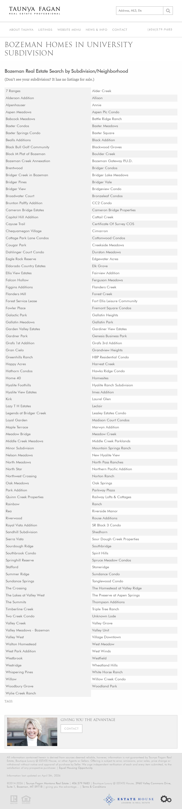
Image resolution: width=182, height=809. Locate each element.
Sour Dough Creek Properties (115, 539)
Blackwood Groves (107, 147)
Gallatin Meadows (20, 322)
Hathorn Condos (19, 371)
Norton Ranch (103, 476)
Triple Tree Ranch (105, 609)
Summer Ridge (17, 574)
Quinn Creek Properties (25, 497)
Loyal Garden (16, 420)
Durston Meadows (106, 252)
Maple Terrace (17, 427)
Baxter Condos (17, 126)
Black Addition (103, 140)
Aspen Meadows (19, 112)
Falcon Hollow (17, 280)
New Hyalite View (106, 455)
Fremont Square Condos (111, 308)
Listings (45, 29)
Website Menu (68, 29)
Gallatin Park (102, 322)
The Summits (16, 602)
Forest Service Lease (21, 301)
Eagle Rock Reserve (21, 259)
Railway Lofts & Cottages (112, 497)
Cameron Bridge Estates (25, 210)
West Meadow (103, 644)
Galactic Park (16, 315)
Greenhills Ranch (19, 357)
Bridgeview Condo (106, 189)
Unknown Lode (104, 616)
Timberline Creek (19, 609)
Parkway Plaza (103, 490)
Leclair (97, 406)
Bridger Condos (104, 168)
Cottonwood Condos (108, 238)
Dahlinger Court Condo (25, 252)
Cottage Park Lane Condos (27, 238)
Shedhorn (99, 532)
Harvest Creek (103, 364)
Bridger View (16, 189)
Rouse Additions (105, 518)
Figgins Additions (19, 287)
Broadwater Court (20, 196)
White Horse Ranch (107, 672)
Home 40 (13, 378)
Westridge (14, 665)
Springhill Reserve (20, 560)
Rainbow (12, 504)
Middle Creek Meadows (24, 441)
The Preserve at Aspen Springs (116, 595)
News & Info (95, 29)
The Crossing (16, 588)
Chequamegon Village (24, 231)
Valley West (15, 637)
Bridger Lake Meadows (110, 175)
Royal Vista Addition (21, 525)
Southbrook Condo (21, 553)
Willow (11, 679)
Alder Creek (101, 91)
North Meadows (18, 462)
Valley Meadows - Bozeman (28, 630)
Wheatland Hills (105, 665)
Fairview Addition (106, 273)
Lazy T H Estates (18, 406)
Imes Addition (103, 392)
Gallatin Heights (105, 315)
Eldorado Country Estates (26, 266)
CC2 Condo (102, 203)
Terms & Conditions (94, 786)
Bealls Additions (18, 140)
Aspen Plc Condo (106, 112)
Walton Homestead (21, 644)
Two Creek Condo (20, 616)
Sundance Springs (20, 581)
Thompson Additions (108, 602)
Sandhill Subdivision (22, 532)
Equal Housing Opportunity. (76, 767)
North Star (14, 469)
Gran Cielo (15, 350)
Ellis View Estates (19, 273)
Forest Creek (102, 294)
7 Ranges (13, 91)
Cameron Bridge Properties (114, 210)
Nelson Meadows (19, 455)
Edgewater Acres (105, 259)
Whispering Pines (19, 672)
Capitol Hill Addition (22, 217)
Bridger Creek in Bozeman (27, 175)
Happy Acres (16, 364)
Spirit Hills (100, 553)
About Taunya (21, 29)
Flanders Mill (16, 294)
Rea (9, 511)
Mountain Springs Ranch (111, 448)
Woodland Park (104, 686)
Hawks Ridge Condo (108, 371)
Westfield (99, 658)
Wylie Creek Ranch (21, 693)
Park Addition (16, 490)
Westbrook (14, 658)
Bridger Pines (16, 182)
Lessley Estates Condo (109, 413)
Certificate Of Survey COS (113, 224)
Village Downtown (106, 637)
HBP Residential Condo (110, 357)
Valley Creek (16, 623)
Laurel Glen (101, 399)
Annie (96, 105)
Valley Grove (102, 623)
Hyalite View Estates (21, 392)
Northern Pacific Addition (112, 469)
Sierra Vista (15, 539)
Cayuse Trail (15, 224)
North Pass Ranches (108, 462)
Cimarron (100, 231)
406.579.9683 (81, 783)
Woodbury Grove (19, 686)
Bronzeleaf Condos (107, 196)
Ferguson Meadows (107, 280)
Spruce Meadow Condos (111, 560)
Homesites (100, 378)
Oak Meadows (17, 483)
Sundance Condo (106, 574)
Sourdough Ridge (19, 546)
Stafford (12, 567)
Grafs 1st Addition (20, 343)
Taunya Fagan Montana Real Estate (47, 783)
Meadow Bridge (18, 434)
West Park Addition (21, 651)
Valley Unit (100, 630)
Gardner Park (17, 336)
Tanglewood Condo (107, 581)
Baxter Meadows (105, 126)
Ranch (97, 504)
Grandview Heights (107, 350)
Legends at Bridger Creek (26, 413)
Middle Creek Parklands (111, 441)
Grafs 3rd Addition (107, 343)
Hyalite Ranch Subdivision (112, 385)
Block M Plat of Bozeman (25, 154)
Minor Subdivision (20, 448)
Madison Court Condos (111, 420)
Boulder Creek (103, 154)
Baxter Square (103, 133)
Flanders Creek (104, 287)
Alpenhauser (16, 105)
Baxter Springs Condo (23, 133)
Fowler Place (16, 308)
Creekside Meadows (108, 245)
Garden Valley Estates (23, 329)
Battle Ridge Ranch (107, 119)
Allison (97, 98)
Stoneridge (100, 567)
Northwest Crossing (21, 476)
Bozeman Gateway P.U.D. (112, 161)
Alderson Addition (20, 98)
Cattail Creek (102, 217)
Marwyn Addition (105, 427)
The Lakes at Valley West (25, 595)
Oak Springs (102, 483)
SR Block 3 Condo (106, 525)
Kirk (9, 399)
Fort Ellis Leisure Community (115, 301)
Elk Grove (100, 266)
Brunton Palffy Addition (24, 203)
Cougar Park (16, 245)
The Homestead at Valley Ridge (117, 588)
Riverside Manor (105, 511)
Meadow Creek (104, 434)
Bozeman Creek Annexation (28, 161)
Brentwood (14, 168)
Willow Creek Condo (109, 679)
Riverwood (14, 518)
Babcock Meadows (20, 119)
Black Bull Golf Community (27, 147)
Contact (118, 29)
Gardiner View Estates (109, 329)
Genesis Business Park (110, 336)
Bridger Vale (102, 182)
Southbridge (101, 546)
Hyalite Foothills (18, 385)
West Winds (101, 651)
